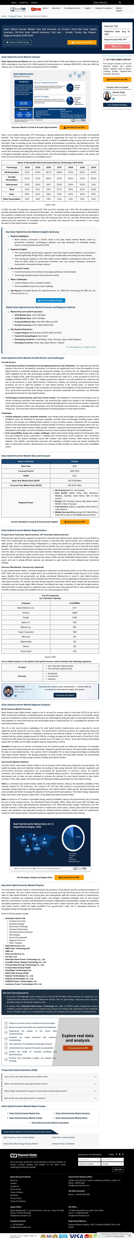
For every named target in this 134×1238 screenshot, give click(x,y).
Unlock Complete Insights (50, 300)
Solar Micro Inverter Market (63, 1137)
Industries (56, 8)
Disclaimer (14, 1195)
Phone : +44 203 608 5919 (79, 1194)
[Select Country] (112, 1164)
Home (4, 16)
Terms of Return (16, 1192)
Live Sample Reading (117, 105)
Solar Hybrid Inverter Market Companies (50, 1122)
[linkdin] (120, 1154)
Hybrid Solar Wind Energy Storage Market (20, 1144)
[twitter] (123, 1154)
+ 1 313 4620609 (16, 1225)
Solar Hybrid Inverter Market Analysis (73, 1113)
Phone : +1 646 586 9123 (78, 1213)
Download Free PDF (82, 42)
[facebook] (116, 1154)
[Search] (119, 2)
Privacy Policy (16, 1198)
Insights (88, 8)
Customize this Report (65, 695)
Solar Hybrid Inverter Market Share (71, 1118)
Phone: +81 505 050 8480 (20, 1213)
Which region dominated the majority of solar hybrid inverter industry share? (35, 1091)
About (14, 2)
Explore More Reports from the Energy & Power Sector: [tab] (27, 1132)
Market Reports (119, 9)
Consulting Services (72, 8)
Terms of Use (15, 1189)
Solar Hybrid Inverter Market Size (24, 1113)
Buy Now (117, 46)
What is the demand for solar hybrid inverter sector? (26, 1084)
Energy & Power (15, 16)
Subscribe (118, 1169)
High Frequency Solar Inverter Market (19, 1137)
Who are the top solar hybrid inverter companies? (24, 1098)
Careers (34, 2)
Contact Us (23, 2)
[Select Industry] (89, 1164)
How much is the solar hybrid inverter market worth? (26, 1076)
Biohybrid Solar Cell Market (63, 1144)
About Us (13, 1180)
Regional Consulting (103, 8)
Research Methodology (17, 42)
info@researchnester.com (79, 1185)
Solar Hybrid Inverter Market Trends (25, 1118)
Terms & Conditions (18, 1201)
